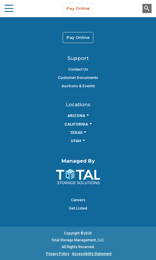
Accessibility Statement (92, 254)
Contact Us (78, 69)
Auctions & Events (78, 85)
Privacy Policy (57, 254)
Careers (78, 199)
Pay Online (78, 8)
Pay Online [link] (78, 37)
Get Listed (78, 208)
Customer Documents (78, 77)
